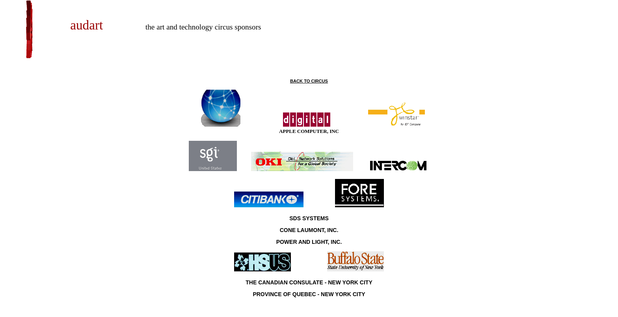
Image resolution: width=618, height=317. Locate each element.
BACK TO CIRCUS (309, 81)
